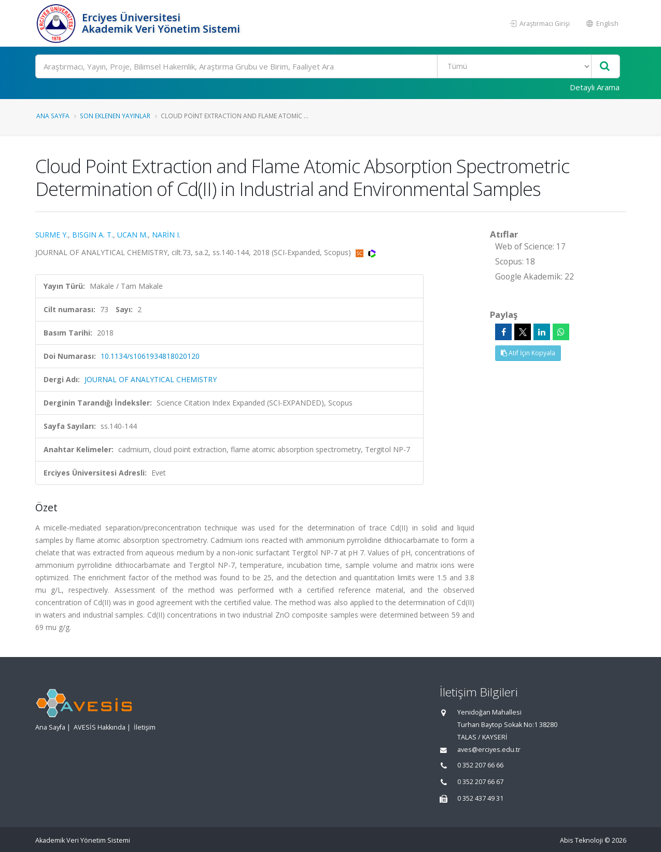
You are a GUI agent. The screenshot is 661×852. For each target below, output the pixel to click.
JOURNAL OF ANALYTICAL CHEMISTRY (151, 379)
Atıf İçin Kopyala (528, 352)
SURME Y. (51, 235)
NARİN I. (166, 235)
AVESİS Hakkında (99, 727)
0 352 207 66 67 (480, 781)
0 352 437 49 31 (480, 798)
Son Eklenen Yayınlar (115, 115)
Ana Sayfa (52, 115)
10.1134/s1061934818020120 (150, 356)
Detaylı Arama (595, 87)
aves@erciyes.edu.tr (489, 749)
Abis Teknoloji (581, 840)
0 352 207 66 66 (480, 765)
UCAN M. (132, 235)
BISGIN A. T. (92, 235)
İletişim (145, 727)
